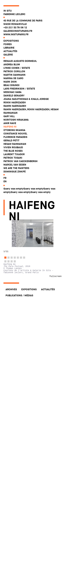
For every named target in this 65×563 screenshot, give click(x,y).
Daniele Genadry (13, 95)
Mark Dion (10, 81)
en (5, 181)
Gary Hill (9, 116)
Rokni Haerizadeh (14, 102)
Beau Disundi (11, 85)
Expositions (11, 40)
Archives (11, 289)
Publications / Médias (19, 295)
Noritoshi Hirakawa (16, 119)
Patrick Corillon (14, 71)
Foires (7, 44)
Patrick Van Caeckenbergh (20, 161)
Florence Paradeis (15, 137)
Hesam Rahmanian (14, 143)
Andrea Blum (11, 64)
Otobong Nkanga (14, 130)
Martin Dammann (14, 74)
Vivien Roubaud (13, 147)
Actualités (10, 51)
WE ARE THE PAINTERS (16, 168)
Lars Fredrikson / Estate (19, 88)
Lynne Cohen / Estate (16, 67)
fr (4, 177)
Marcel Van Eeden (14, 164)
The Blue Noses (13, 150)
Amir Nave (9, 123)
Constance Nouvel (15, 133)
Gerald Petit (11, 140)
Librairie (8, 47)
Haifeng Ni (9, 126)
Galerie (8, 54)
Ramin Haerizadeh (14, 105)
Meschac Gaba (12, 92)
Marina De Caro (13, 78)
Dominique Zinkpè (14, 171)
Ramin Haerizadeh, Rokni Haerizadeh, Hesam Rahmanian (31, 111)
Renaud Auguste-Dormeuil (20, 61)
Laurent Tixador (14, 154)
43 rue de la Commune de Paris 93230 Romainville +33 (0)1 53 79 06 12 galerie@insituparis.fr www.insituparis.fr (22, 27)
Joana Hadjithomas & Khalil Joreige (26, 99)
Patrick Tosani (12, 157)
